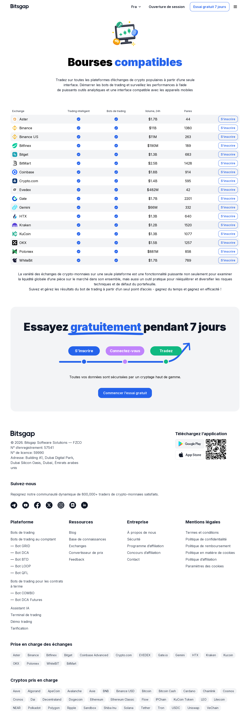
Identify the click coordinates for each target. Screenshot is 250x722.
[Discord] (72, 505)
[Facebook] (37, 505)
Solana (128, 708)
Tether (145, 708)
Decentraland (52, 699)
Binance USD (125, 691)
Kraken (211, 655)
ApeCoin (54, 691)
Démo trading (21, 621)
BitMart (71, 663)
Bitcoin (146, 691)
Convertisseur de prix (86, 553)
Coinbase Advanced (94, 655)
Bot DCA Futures (28, 600)
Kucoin (228, 655)
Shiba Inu (110, 708)
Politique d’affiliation (201, 559)
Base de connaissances (87, 539)
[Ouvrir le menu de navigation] (235, 7)
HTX (195, 655)
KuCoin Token (183, 699)
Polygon (54, 708)
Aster (16, 655)
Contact (133, 559)
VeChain (212, 708)
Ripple (71, 708)
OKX (16, 663)
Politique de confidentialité (206, 539)
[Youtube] (25, 505)
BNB (106, 691)
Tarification (19, 628)
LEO (204, 699)
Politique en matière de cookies (210, 553)
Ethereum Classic (122, 699)
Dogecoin (76, 699)
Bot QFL (21, 573)
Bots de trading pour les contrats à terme (37, 583)
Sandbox (90, 708)
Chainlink (209, 691)
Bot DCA (22, 553)
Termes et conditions (202, 532)
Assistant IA (20, 608)
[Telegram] (14, 505)
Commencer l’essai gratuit (125, 393)
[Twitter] (49, 505)
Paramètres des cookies (205, 566)
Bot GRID (22, 546)
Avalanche (74, 691)
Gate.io (163, 655)
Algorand (34, 691)
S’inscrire (228, 119)
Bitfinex (51, 655)
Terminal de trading (26, 615)
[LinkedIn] (84, 505)
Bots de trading (22, 532)
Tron (161, 708)
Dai (33, 699)
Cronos (18, 699)
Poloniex (33, 663)
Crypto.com (124, 655)
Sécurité (133, 539)
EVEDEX (145, 655)
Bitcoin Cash (167, 691)
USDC (176, 708)
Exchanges (77, 546)
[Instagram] (61, 505)
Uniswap (193, 708)
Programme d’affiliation (145, 546)
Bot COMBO (24, 593)
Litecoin (219, 699)
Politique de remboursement (208, 546)
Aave (16, 691)
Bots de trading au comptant (33, 539)
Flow (145, 699)
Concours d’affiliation (144, 553)
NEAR (17, 708)
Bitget (68, 655)
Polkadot (34, 708)
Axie (92, 691)
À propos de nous (141, 532)
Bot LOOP (23, 566)
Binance (33, 655)
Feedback (76, 559)
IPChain (161, 699)
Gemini (180, 655)
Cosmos (228, 691)
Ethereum (96, 699)
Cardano (189, 691)
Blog (72, 532)
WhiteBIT (53, 663)
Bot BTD (22, 559)
